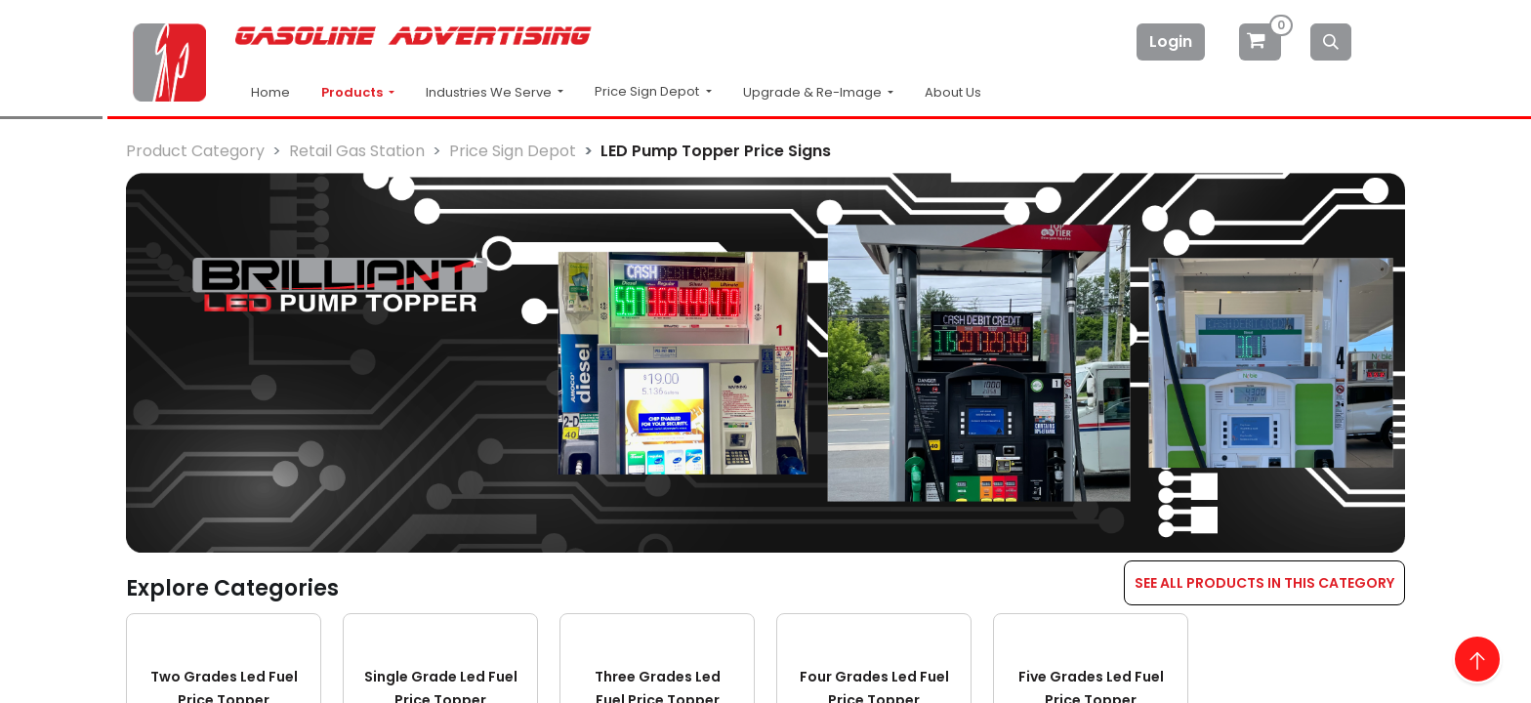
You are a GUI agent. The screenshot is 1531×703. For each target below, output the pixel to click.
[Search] (1330, 42)
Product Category (195, 151)
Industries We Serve (490, 92)
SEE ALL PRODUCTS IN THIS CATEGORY (1264, 583)
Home (270, 92)
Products (353, 92)
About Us (953, 92)
